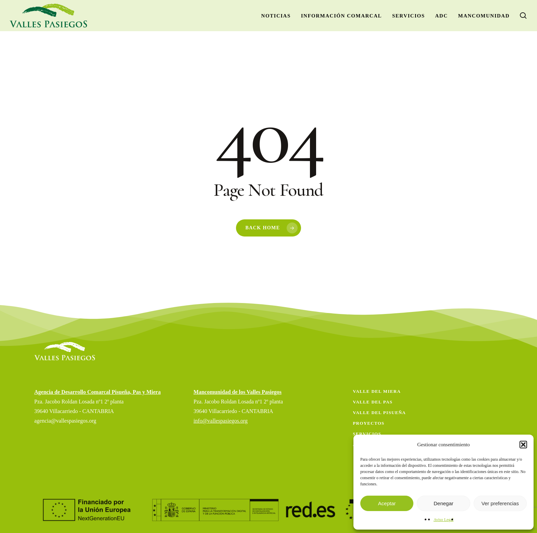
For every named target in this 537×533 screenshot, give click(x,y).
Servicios (367, 433)
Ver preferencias (500, 503)
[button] (523, 444)
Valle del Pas (372, 401)
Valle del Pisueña (379, 412)
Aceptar (387, 503)
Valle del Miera (377, 391)
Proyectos (368, 423)
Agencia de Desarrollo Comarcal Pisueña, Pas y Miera (97, 392)
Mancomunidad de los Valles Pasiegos (237, 392)
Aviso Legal (443, 519)
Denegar (443, 503)
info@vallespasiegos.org (220, 421)
